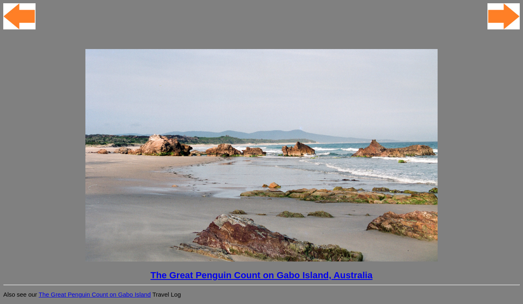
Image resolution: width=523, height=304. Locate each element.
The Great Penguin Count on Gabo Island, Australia (261, 275)
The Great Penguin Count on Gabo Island (95, 294)
